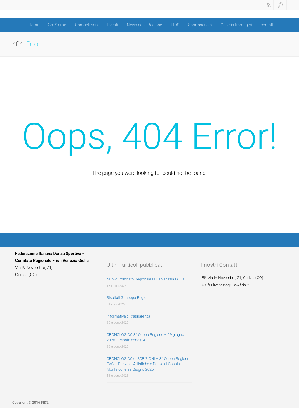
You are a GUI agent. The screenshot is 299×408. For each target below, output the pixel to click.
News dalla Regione (144, 24)
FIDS (175, 24)
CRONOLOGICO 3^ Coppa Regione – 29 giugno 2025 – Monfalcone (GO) (145, 337)
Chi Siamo (57, 24)
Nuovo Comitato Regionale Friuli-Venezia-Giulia (145, 279)
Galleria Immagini (236, 24)
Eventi (112, 24)
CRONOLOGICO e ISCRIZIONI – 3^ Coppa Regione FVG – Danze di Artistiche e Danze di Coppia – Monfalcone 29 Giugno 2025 (148, 364)
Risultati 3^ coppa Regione (128, 297)
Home (33, 24)
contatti (267, 24)
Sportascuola (200, 24)
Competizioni (87, 24)
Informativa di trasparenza (128, 316)
